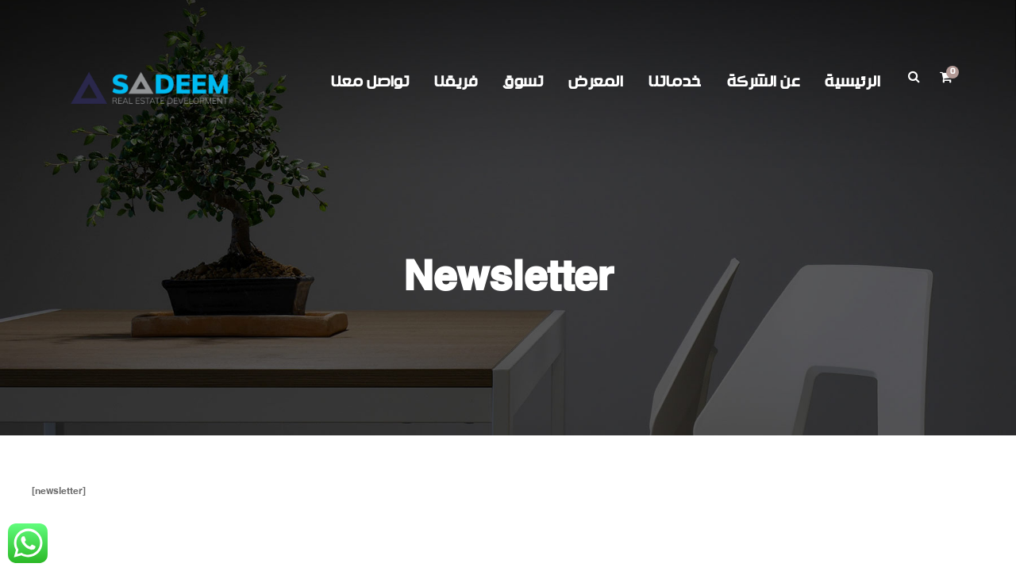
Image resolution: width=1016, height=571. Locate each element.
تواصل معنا (370, 82)
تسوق (522, 82)
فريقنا (455, 82)
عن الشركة (763, 82)
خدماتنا (675, 82)
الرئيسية (852, 82)
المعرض (595, 82)
